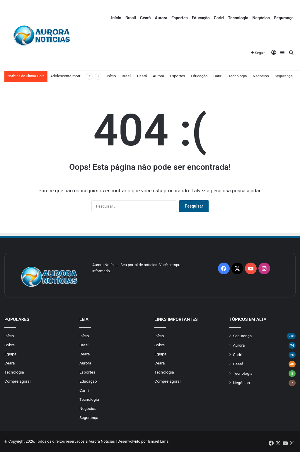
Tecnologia (238, 18)
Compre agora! (17, 381)
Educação (201, 18)
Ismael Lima (158, 441)
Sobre (9, 345)
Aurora (161, 18)
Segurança (284, 18)
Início (116, 18)
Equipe (10, 354)
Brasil (130, 18)
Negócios (261, 18)
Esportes (179, 18)
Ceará (145, 18)
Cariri (219, 18)
